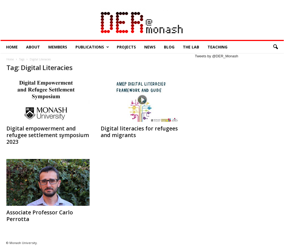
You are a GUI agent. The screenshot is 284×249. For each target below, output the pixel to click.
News (150, 47)
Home (12, 47)
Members (57, 47)
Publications (92, 47)
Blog (169, 47)
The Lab (191, 47)
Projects (126, 47)
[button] (275, 47)
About (33, 47)
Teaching (217, 47)
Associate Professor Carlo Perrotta (39, 216)
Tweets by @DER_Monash (216, 56)
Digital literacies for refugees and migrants (139, 132)
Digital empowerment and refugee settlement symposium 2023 (47, 135)
